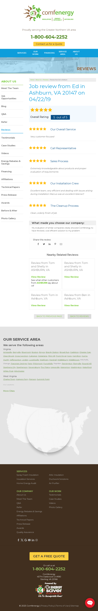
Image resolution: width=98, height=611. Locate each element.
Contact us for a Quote (49, 44)
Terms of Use (62, 606)
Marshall (53, 360)
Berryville (17, 352)
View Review (38, 277)
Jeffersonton (15, 360)
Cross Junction (21, 356)
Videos (5, 153)
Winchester (19, 371)
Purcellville (48, 363)
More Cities (9, 391)
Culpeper (33, 356)
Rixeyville (77, 363)
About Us (8, 81)
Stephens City (9, 367)
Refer (4, 122)
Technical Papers (10, 187)
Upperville (55, 367)
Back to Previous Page (49, 316)
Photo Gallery (8, 218)
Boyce (42, 352)
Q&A (3, 114)
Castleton (74, 352)
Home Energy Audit (26, 483)
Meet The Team (10, 88)
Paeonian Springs (19, 363)
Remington (67, 363)
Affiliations (7, 179)
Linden (25, 360)
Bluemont (26, 352)
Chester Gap (85, 352)
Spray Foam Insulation (27, 475)
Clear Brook (8, 356)
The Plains (45, 367)
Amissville (7, 352)
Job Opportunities (8, 97)
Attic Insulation (56, 475)
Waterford (86, 367)
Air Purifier (54, 483)
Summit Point (43, 379)
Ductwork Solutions (58, 479)
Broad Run (64, 352)
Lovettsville (34, 360)
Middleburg (62, 360)
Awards (5, 203)
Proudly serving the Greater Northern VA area (49, 30)
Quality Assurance (25, 532)
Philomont (38, 363)
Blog (3, 106)
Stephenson (22, 367)
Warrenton (65, 367)
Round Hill (86, 363)
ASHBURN (42, 283)
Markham (44, 360)
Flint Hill (51, 356)
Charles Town (9, 379)
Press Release (9, 195)
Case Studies (8, 145)
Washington (76, 367)
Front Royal (61, 356)
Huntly (6, 360)
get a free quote (49, 556)
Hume (85, 356)
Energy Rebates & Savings (10, 162)
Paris (30, 363)
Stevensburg (34, 367)
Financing (6, 171)
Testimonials (8, 138)
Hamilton (76, 356)
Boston (35, 352)
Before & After (9, 210)
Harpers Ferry (22, 379)
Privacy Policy (47, 606)
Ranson (32, 379)
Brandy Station (52, 352)
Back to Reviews (79, 316)
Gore (69, 356)
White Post (8, 371)
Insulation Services (26, 479)
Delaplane (42, 356)
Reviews (5, 130)
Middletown (74, 360)
